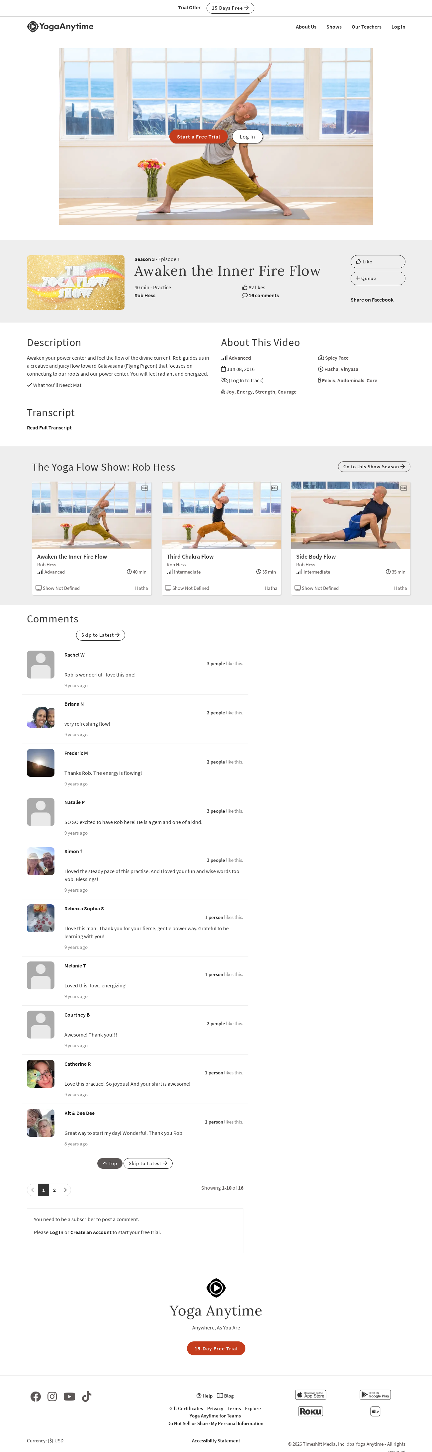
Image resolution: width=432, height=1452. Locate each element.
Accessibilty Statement (216, 1440)
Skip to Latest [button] (100, 635)
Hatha (331, 369)
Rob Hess (144, 295)
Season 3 (144, 259)
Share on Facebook (372, 299)
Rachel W (74, 654)
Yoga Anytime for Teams (215, 1415)
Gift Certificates (186, 1408)
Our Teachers (367, 26)
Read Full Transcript (49, 427)
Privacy (215, 1408)
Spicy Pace (337, 357)
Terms (234, 1408)
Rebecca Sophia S (84, 908)
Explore (253, 1408)
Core (372, 380)
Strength (265, 391)
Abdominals (350, 380)
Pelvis (328, 380)
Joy (230, 391)
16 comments (264, 295)
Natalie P (74, 802)
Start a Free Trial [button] (198, 136)
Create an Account (91, 1232)
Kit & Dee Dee (79, 1113)
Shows (334, 26)
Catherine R (77, 1063)
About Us (306, 26)
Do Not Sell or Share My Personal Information (215, 1423)
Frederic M (76, 753)
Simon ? (73, 851)
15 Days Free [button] (230, 8)
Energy (245, 391)
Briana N (74, 703)
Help (205, 1396)
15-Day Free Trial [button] (216, 1348)
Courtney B (77, 1014)
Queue (366, 278)
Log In (398, 26)
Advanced (240, 357)
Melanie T (75, 965)
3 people (216, 663)
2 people (216, 712)
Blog (225, 1396)
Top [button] (110, 1163)
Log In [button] (247, 136)
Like (364, 261)
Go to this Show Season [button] (374, 466)
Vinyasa (349, 369)
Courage (287, 391)
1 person (214, 917)
